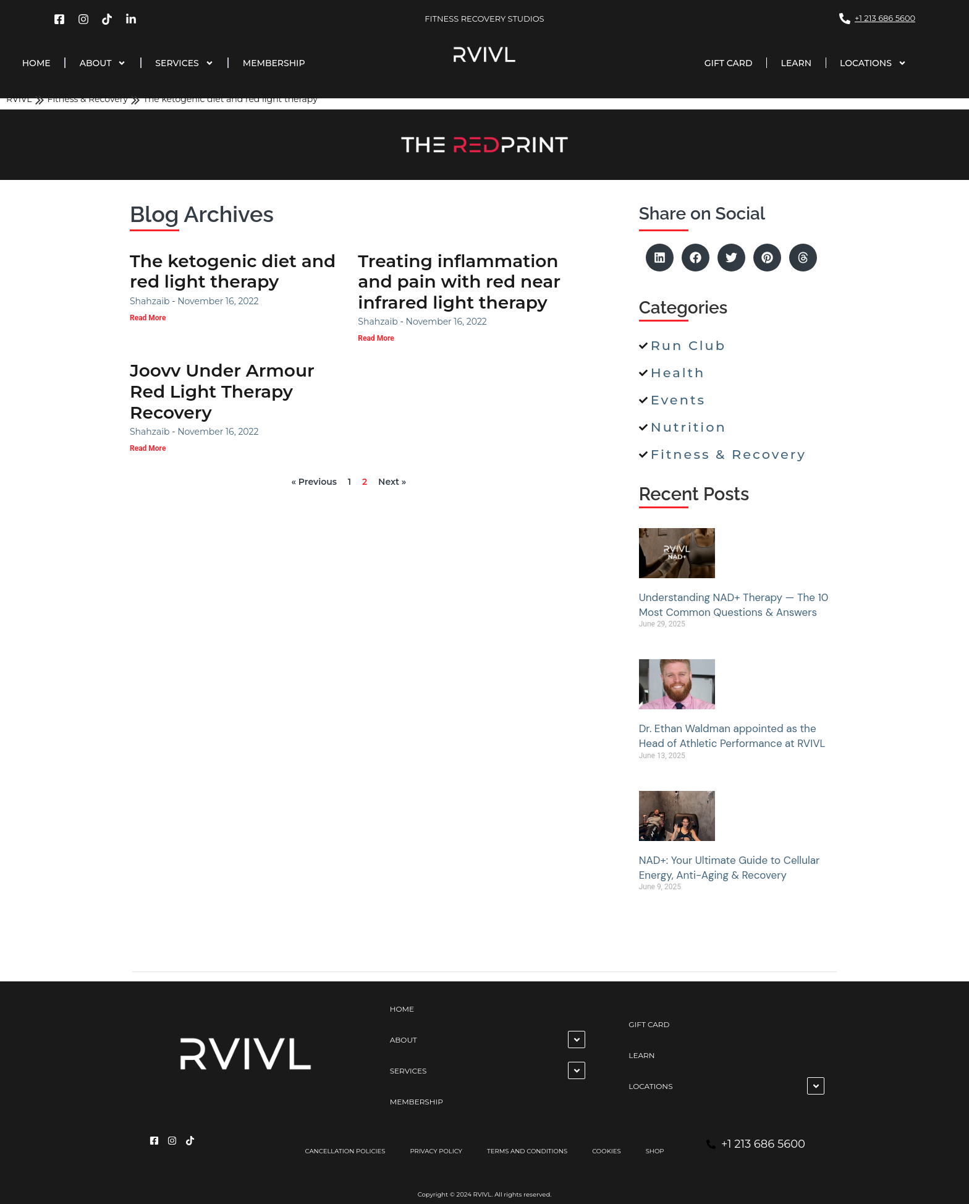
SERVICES (184, 63)
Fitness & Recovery (88, 99)
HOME (36, 63)
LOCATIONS (873, 63)
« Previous (314, 481)
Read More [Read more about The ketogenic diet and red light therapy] (148, 318)
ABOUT (103, 63)
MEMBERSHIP (274, 63)
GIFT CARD (729, 63)
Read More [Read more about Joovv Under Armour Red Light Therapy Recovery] (148, 448)
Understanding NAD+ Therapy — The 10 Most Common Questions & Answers (734, 605)
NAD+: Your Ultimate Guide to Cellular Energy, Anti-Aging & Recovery (729, 867)
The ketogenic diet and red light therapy (233, 271)
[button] (660, 257)
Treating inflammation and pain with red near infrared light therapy (459, 281)
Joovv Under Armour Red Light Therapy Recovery (222, 391)
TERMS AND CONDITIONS (527, 1151)
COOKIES (606, 1151)
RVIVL (19, 99)
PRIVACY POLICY (436, 1151)
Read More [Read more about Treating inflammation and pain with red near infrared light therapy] (376, 338)
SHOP (655, 1151)
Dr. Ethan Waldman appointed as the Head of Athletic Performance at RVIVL (732, 736)
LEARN (796, 63)
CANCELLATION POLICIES (345, 1151)
